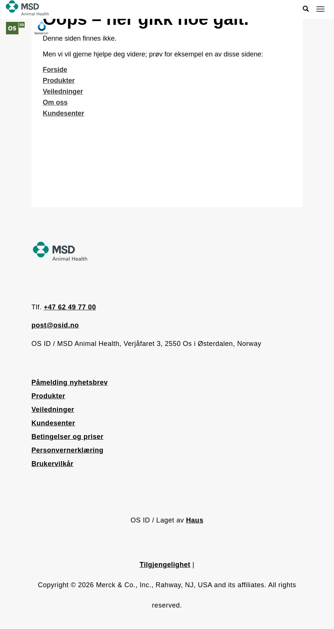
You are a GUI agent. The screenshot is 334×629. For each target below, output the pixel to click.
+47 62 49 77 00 (70, 307)
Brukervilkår (53, 464)
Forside (55, 69)
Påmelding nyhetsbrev (70, 382)
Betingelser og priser (68, 436)
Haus (194, 520)
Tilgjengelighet (165, 564)
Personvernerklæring (68, 450)
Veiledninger (63, 91)
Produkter (59, 80)
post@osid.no (55, 325)
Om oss (55, 102)
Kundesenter (63, 113)
